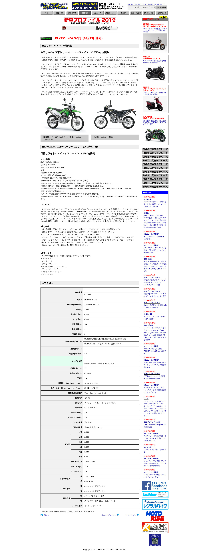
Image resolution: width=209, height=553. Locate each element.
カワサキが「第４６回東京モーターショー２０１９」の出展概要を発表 (155, 365)
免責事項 (150, 4)
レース (146, 399)
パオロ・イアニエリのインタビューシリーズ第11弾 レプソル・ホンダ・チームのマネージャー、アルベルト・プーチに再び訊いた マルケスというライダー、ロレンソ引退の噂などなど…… (155, 408)
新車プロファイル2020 (152, 374)
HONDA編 (147, 199)
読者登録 (130, 4)
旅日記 (146, 213)
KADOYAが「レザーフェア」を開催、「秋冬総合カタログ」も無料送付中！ (155, 250)
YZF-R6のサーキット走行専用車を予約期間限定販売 (154, 61)
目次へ (46, 515)
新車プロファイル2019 (152, 278)
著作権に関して (159, 4)
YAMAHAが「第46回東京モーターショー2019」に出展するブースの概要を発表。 (155, 438)
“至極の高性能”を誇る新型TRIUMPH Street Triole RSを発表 (155, 351)
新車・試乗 (148, 259)
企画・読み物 (148, 325)
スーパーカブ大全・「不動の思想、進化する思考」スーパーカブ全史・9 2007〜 (155, 204)
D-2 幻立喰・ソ (149, 447)
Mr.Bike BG (148, 314)
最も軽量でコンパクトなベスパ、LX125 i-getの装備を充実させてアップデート (155, 390)
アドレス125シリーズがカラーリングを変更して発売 (155, 93)
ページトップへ (130, 515)
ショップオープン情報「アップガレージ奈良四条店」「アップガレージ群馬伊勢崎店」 (155, 463)
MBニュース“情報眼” (151, 234)
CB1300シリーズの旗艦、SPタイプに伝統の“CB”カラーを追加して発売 (155, 30)
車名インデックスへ (109, 515)
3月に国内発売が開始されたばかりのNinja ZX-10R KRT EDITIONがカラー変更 (154, 122)
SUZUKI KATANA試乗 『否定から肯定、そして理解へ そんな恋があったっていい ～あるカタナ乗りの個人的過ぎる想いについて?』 (155, 266)
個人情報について (140, 4)
